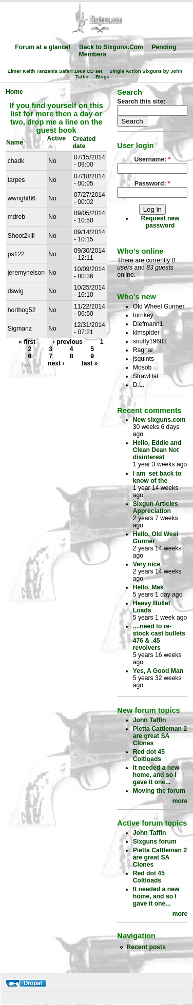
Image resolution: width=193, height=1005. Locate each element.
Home (14, 91)
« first (26, 341)
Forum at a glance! (42, 47)
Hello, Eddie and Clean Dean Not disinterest (157, 450)
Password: (152, 183)
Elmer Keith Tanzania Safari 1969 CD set (54, 71)
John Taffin (149, 720)
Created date (83, 142)
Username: (152, 159)
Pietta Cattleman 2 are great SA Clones (160, 736)
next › (56, 363)
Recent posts (146, 947)
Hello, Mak (148, 587)
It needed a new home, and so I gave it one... (156, 775)
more (180, 801)
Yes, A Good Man (158, 670)
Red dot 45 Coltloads (149, 755)
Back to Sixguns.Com (111, 47)
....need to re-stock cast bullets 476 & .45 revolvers (159, 637)
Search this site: (141, 101)
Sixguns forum (155, 841)
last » (90, 363)
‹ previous (68, 341)
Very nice (146, 564)
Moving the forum (159, 790)
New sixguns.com (159, 419)
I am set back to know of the (157, 477)
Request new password (160, 222)
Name (14, 142)
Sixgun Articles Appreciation (155, 507)
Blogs (102, 76)
